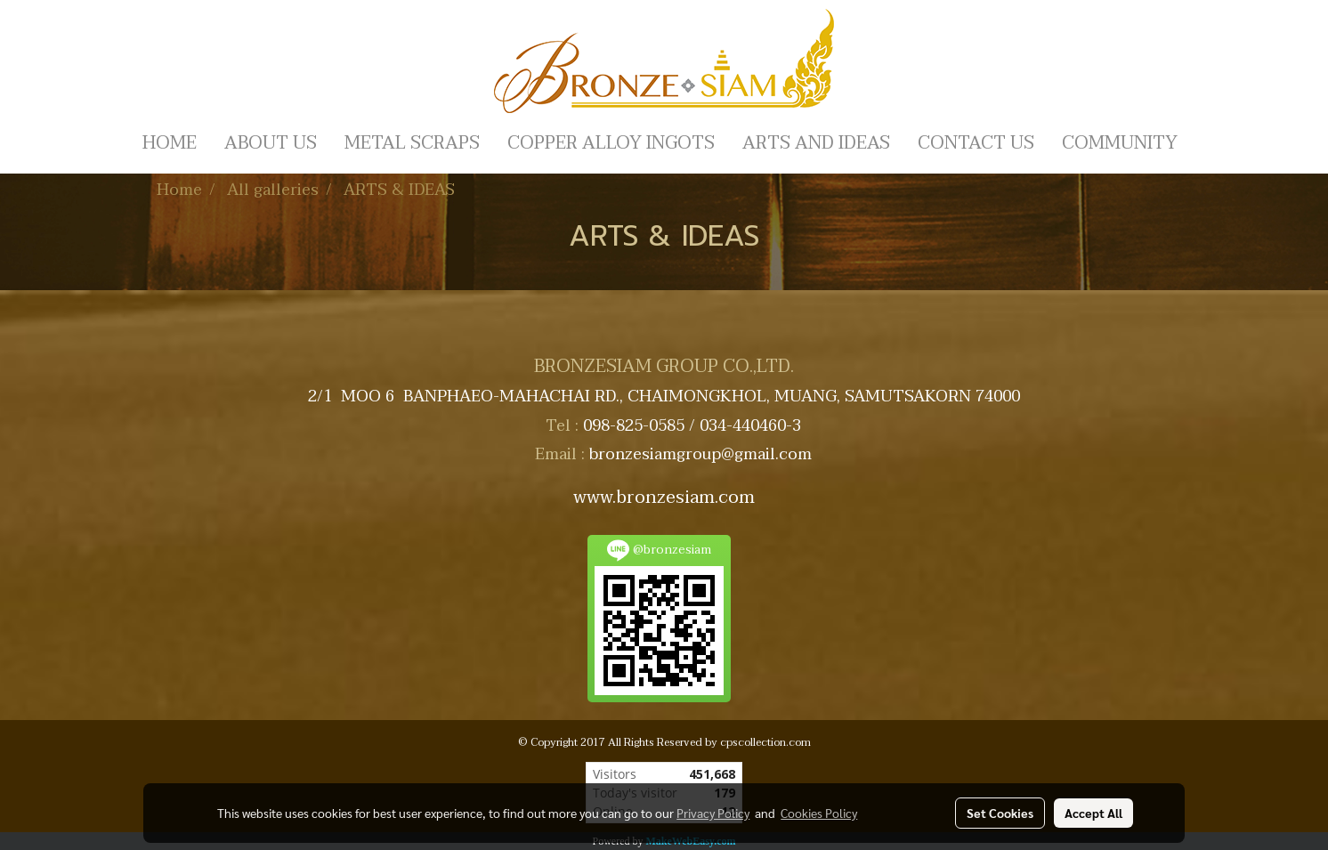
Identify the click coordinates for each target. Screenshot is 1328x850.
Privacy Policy (712, 813)
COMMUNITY (1120, 143)
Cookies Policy (819, 813)
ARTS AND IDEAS (816, 143)
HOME (169, 143)
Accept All (1093, 813)
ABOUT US (270, 143)
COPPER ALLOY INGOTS (611, 143)
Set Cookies (1000, 813)
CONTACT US (976, 143)
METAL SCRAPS (412, 143)
